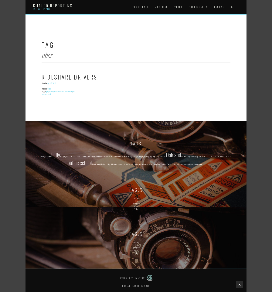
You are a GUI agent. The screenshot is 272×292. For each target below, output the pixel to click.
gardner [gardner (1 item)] (138, 156)
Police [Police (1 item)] (221, 156)
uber (74, 91)
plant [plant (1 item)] (217, 156)
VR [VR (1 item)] (203, 164)
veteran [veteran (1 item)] (192, 164)
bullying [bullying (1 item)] (63, 156)
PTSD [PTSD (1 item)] (230, 156)
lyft (55, 91)
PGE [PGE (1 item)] (208, 156)
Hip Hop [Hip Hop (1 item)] (152, 156)
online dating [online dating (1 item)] (186, 156)
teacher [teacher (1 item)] (146, 164)
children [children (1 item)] (113, 156)
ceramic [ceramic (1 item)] (84, 156)
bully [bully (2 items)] (55, 155)
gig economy (50, 91)
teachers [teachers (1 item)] (150, 164)
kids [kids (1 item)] (161, 156)
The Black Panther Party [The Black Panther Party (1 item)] (168, 164)
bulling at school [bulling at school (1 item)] (45, 156)
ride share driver (62, 91)
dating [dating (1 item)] (130, 156)
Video (178, 6)
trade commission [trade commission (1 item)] (181, 164)
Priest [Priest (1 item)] (226, 156)
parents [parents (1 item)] (204, 156)
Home (136, 200)
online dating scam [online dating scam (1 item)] (195, 156)
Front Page (141, 6)
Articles (161, 6)
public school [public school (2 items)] (79, 162)
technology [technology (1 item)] (157, 164)
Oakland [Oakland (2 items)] (173, 155)
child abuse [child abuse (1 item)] (90, 156)
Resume (219, 6)
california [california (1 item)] (69, 156)
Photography (198, 6)
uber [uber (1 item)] (188, 164)
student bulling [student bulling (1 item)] (139, 164)
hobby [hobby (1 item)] (157, 156)
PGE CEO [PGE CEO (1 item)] (213, 156)
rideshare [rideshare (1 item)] (113, 164)
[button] (231, 7)
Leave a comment (46, 94)
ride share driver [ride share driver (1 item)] (122, 164)
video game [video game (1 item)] (198, 164)
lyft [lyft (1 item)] (164, 156)
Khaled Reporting (53, 6)
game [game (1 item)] (133, 156)
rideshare (70, 91)
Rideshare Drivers (69, 77)
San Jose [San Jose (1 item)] (130, 164)
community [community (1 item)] (119, 156)
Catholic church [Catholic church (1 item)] (77, 156)
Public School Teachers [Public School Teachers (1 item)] (99, 164)
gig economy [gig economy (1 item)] (145, 156)
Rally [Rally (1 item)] (108, 164)
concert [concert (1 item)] (125, 156)
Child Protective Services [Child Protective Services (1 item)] (102, 156)
